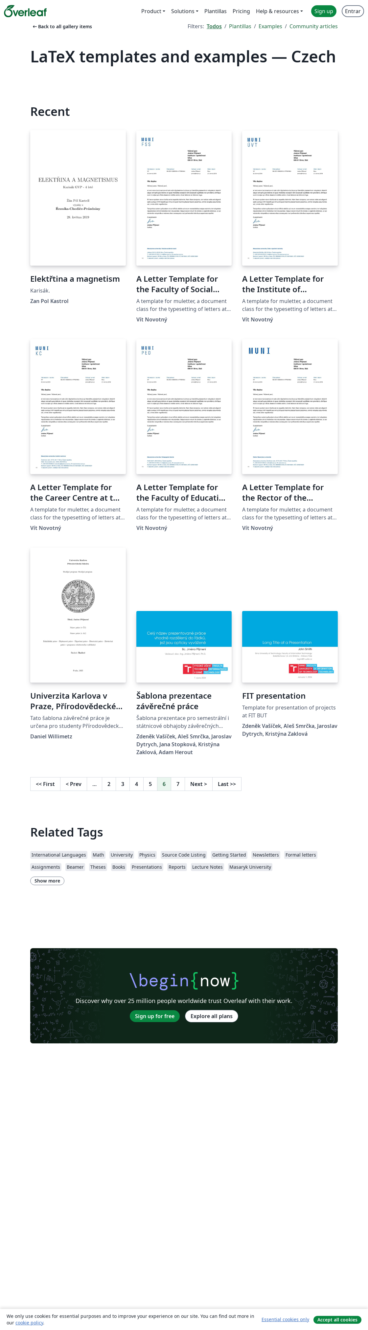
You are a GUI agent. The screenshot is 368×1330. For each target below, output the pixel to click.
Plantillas (240, 26)
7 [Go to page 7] (177, 784)
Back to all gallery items (62, 26)
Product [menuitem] (151, 11)
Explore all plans (212, 1016)
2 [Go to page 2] (108, 784)
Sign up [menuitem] (323, 11)
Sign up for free (154, 1016)
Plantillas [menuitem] (215, 11)
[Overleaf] (25, 11)
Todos (214, 26)
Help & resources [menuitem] (277, 11)
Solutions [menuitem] (183, 11)
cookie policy (29, 1322)
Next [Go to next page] (198, 784)
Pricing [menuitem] (241, 11)
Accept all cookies (337, 1320)
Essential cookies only (285, 1319)
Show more (47, 881)
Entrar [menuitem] (353, 11)
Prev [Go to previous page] (73, 784)
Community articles (313, 26)
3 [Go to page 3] (122, 784)
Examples (270, 26)
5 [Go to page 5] (150, 784)
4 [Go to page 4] (136, 784)
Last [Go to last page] (227, 784)
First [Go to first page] (45, 784)
